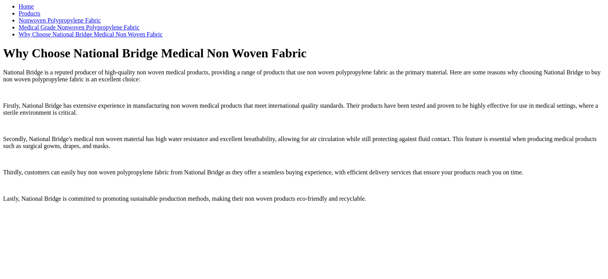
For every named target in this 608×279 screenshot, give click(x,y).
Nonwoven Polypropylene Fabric (60, 20)
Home (26, 6)
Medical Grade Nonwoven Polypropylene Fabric (79, 27)
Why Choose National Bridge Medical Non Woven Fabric (90, 34)
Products (29, 13)
